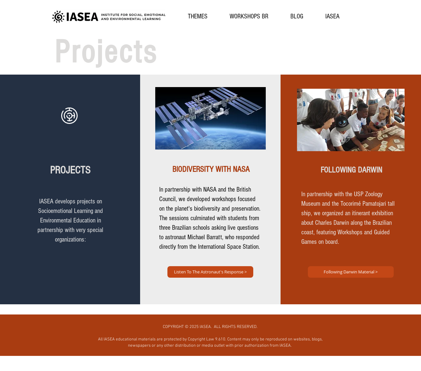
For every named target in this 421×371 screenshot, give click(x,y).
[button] (197, 16)
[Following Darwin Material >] (351, 272)
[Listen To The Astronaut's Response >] (210, 272)
